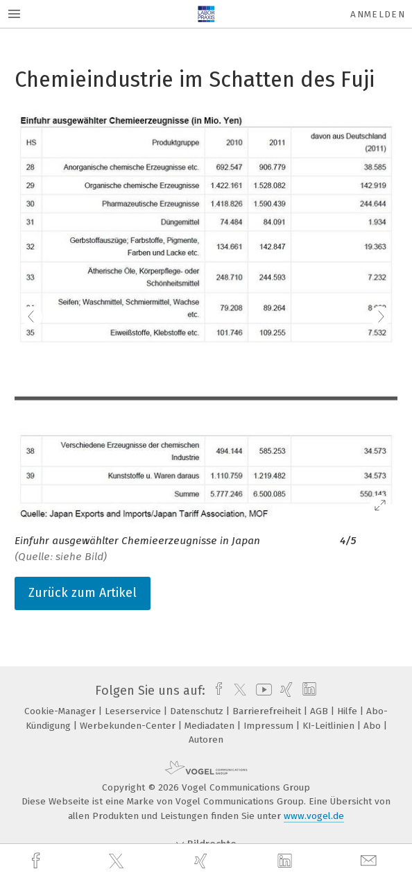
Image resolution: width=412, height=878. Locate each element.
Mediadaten (210, 726)
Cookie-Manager (61, 711)
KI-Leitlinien (329, 726)
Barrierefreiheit (268, 711)
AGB (320, 711)
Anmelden (377, 14)
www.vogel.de (314, 816)
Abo (373, 726)
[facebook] (37, 861)
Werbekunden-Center (129, 726)
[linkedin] (286, 861)
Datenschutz (198, 711)
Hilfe (348, 711)
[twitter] (118, 861)
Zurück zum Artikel (82, 592)
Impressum (269, 726)
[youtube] (261, 690)
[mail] (370, 861)
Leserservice (134, 711)
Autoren (206, 739)
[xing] (202, 861)
